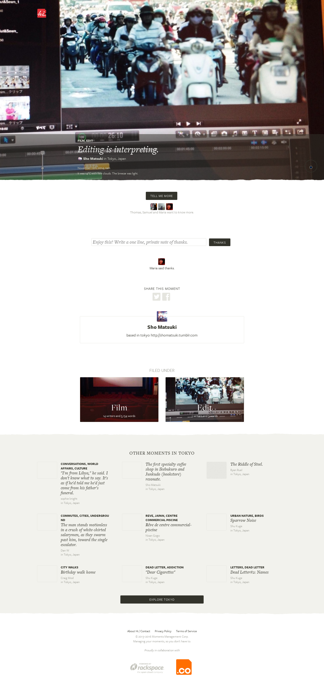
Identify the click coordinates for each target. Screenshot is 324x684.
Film (81, 140)
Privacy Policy (163, 631)
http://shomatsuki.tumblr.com (174, 335)
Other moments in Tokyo (162, 453)
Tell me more (161, 196)
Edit (89, 140)
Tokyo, (116, 158)
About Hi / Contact (138, 631)
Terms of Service (186, 631)
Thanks (220, 242)
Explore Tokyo (162, 599)
